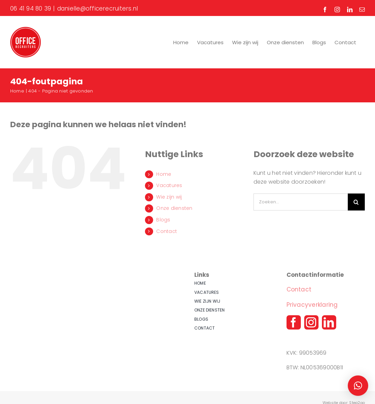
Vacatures (169, 185)
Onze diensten (174, 208)
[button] (358, 385)
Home (163, 174)
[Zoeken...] (301, 202)
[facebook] (294, 322)
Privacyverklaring (312, 305)
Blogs (163, 219)
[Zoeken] (356, 202)
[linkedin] (329, 322)
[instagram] (311, 322)
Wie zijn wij (169, 196)
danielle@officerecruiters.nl (97, 8)
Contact (166, 231)
